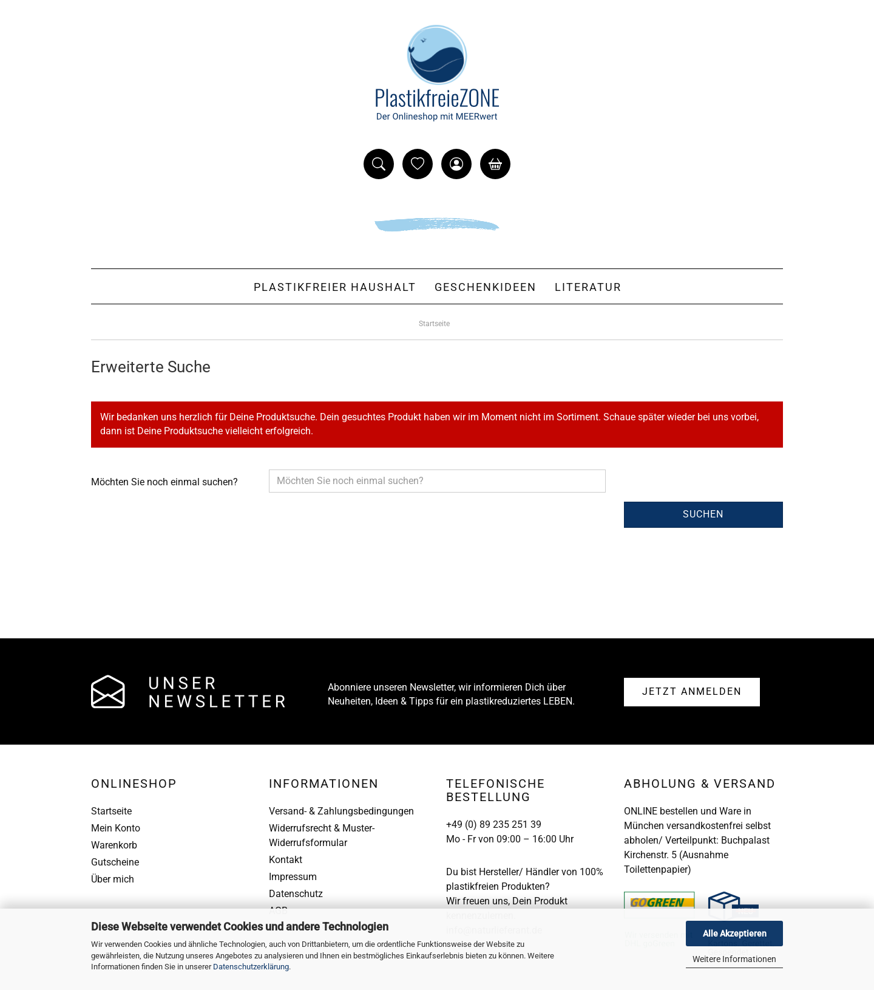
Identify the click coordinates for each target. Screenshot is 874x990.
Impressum (293, 876)
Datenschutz (296, 894)
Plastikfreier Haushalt (335, 287)
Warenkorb (114, 845)
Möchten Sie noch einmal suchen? (164, 482)
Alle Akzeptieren (735, 933)
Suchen (703, 514)
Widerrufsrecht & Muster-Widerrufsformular (321, 835)
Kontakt (285, 859)
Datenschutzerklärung (251, 966)
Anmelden (692, 691)
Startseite (111, 811)
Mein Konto (115, 828)
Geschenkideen (486, 287)
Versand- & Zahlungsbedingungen (341, 811)
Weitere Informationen (734, 959)
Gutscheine (115, 862)
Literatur (588, 287)
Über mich (112, 879)
